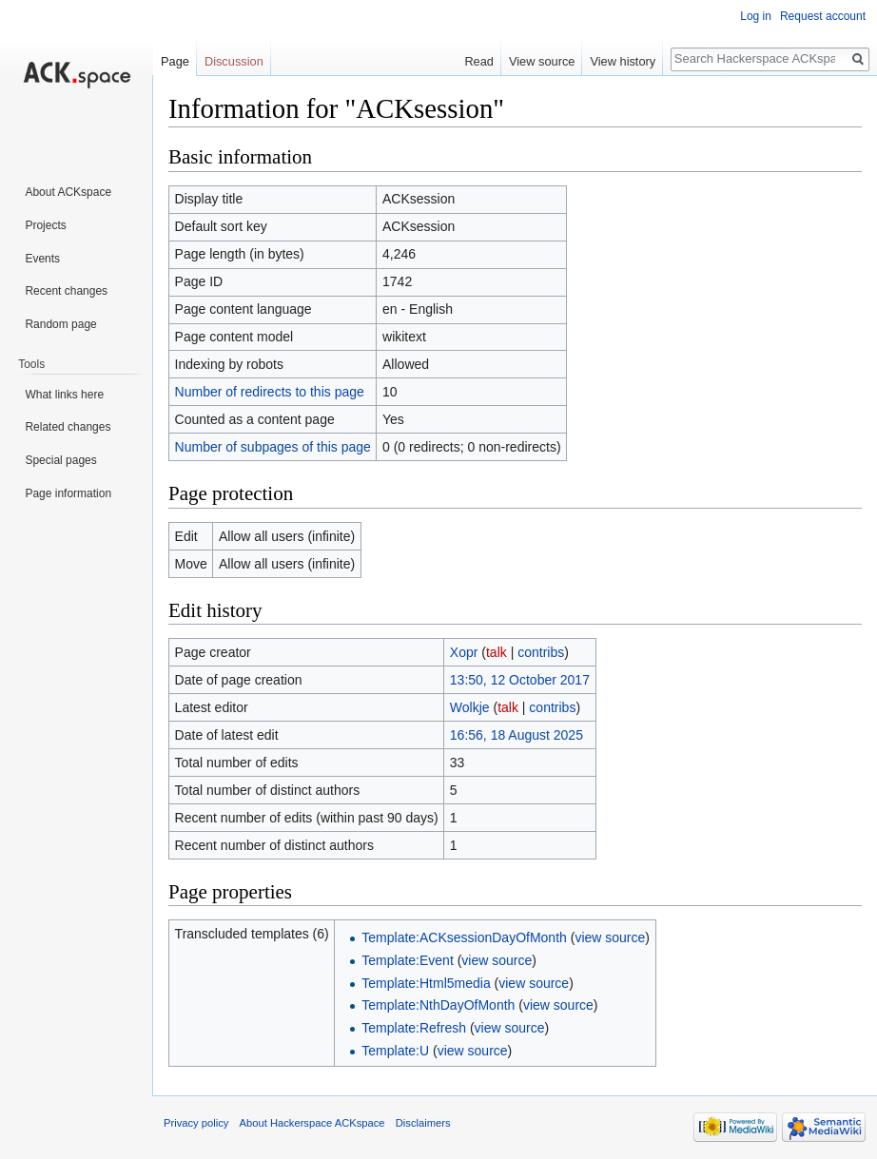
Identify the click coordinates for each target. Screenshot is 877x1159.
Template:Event (407, 960)
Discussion (234, 61)
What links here (64, 394)
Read (479, 61)
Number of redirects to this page (269, 391)
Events (42, 258)
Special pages (60, 460)
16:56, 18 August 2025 (516, 735)
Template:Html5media (425, 983)
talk (496, 652)
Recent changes (66, 291)
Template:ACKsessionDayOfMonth (464, 937)
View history (622, 61)
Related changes (67, 427)
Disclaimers (423, 1123)
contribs (540, 652)
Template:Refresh (413, 1027)
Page (175, 61)
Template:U (395, 1050)
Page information (68, 493)
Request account (823, 16)
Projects (45, 225)
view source (610, 937)
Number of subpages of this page (273, 446)
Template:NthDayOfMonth (438, 1005)
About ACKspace (68, 192)
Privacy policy (196, 1123)
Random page (60, 324)
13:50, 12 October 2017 (520, 679)
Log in (755, 16)
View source (542, 61)
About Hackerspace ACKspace (312, 1123)
